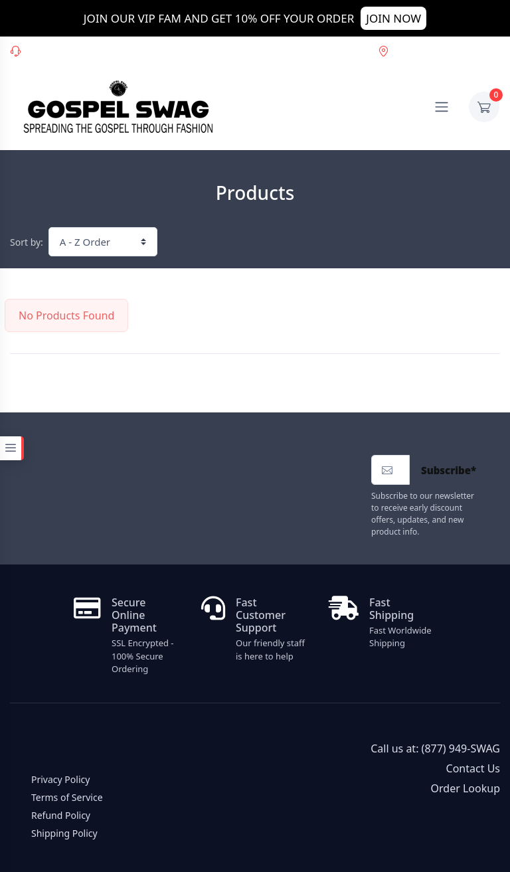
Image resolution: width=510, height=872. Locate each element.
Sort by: (26, 242)
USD (482, 50)
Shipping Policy (64, 833)
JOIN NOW (393, 18)
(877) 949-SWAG (101, 50)
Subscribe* (448, 470)
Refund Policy (60, 815)
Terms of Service (67, 797)
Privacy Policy (60, 779)
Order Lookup (415, 50)
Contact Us (473, 768)
